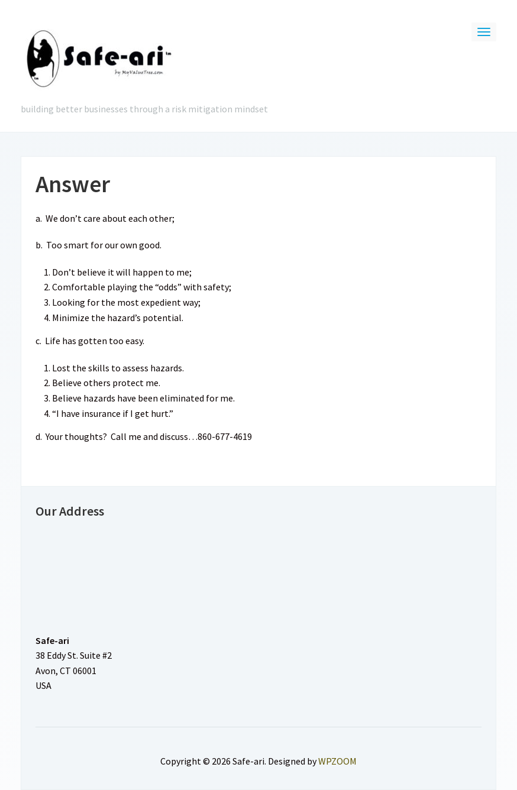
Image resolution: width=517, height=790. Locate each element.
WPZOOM (337, 761)
